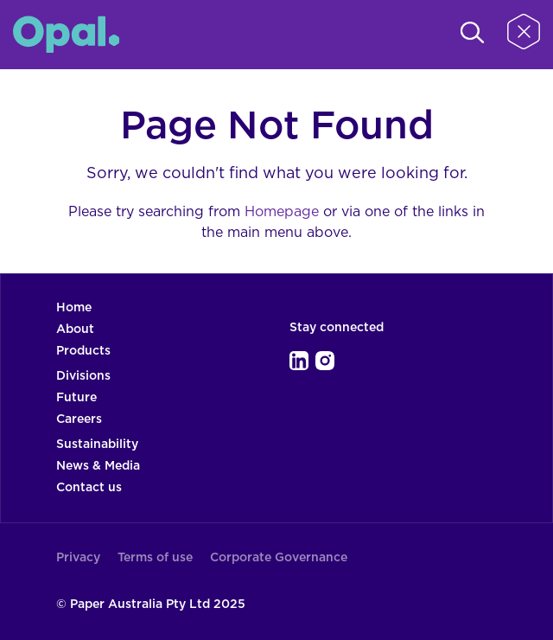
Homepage (282, 212)
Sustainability (97, 444)
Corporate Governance (278, 558)
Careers (79, 419)
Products (83, 351)
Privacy (78, 558)
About (75, 329)
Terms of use (155, 558)
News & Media (98, 466)
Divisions (83, 376)
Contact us (89, 488)
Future (76, 398)
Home (74, 308)
